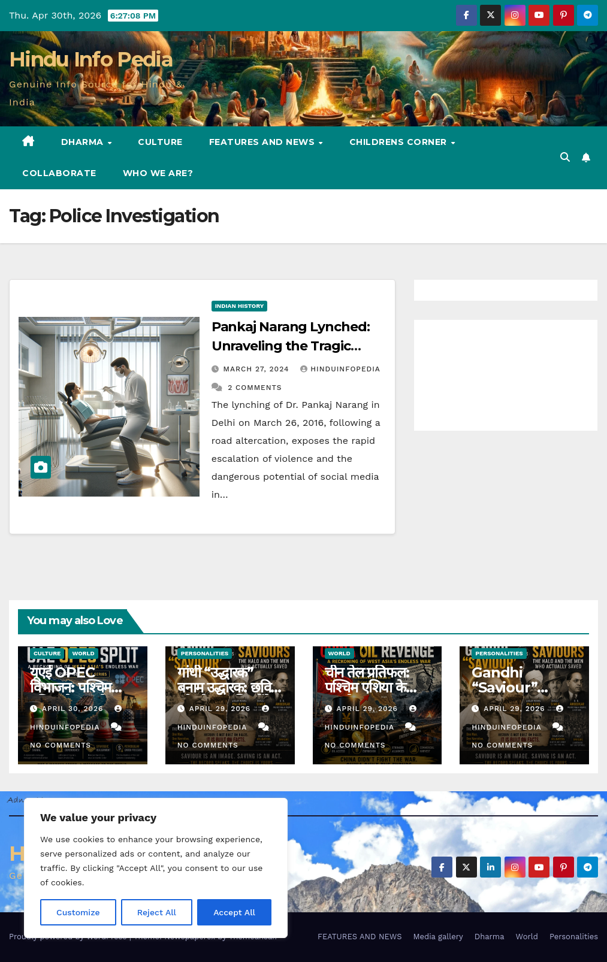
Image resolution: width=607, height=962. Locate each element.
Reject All (156, 912)
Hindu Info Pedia (91, 59)
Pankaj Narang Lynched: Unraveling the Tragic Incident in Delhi (291, 346)
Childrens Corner (399, 142)
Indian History (239, 305)
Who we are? (158, 173)
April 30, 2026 (74, 708)
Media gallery (438, 936)
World (83, 653)
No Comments (60, 745)
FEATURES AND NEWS (263, 142)
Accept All (234, 912)
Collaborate (59, 173)
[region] (156, 868)
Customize (78, 912)
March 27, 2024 (258, 369)
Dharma (84, 142)
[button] (565, 157)
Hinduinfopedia (340, 369)
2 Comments (255, 387)
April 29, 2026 (221, 708)
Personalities (205, 653)
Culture (160, 142)
